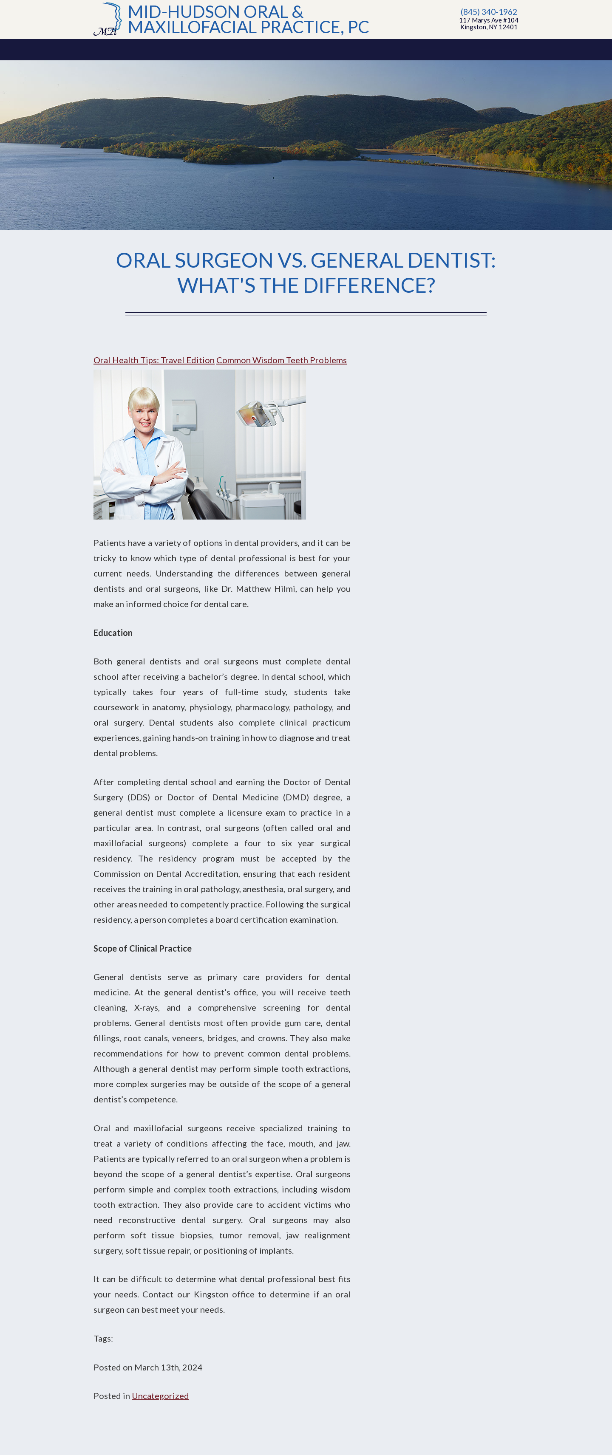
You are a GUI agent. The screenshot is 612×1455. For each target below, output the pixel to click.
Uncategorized (160, 1395)
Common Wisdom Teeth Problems (281, 360)
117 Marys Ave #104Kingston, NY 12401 (488, 23)
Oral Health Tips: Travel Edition (154, 360)
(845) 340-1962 (489, 12)
